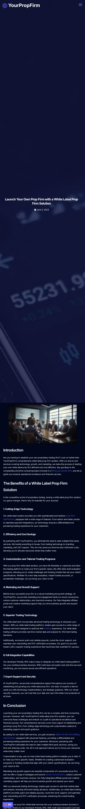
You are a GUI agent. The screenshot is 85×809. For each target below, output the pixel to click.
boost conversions (55, 774)
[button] (80, 4)
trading (47, 628)
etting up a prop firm (61, 470)
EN (7, 804)
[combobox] (8, 804)
